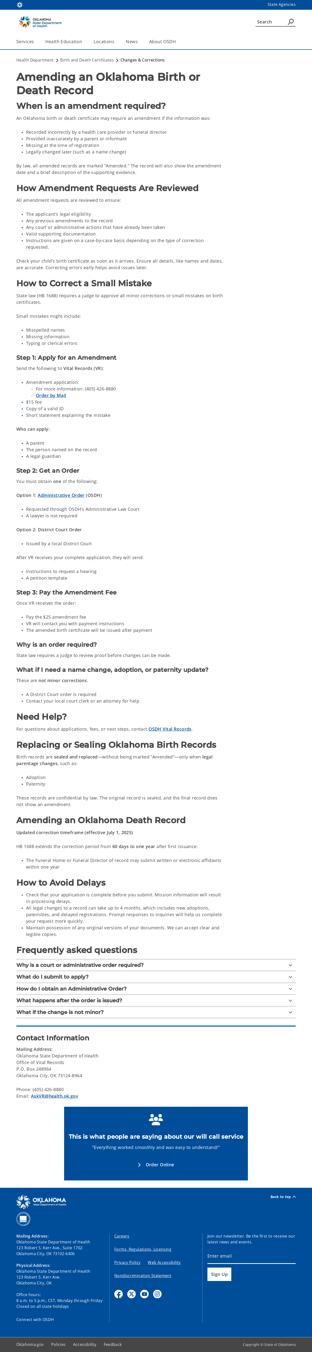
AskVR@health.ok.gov (54, 1096)
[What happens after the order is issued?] (156, 1000)
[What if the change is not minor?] (156, 1012)
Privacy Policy (127, 1262)
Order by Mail (51, 395)
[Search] (275, 22)
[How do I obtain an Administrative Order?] (156, 988)
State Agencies (282, 4)
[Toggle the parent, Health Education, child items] (83, 41)
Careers (121, 1236)
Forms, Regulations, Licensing (142, 1249)
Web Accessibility (164, 1262)
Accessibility (85, 1344)
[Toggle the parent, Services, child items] (35, 41)
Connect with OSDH (35, 1319)
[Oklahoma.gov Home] (19, 4)
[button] (156, 1164)
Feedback (113, 1344)
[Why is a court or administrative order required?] (156, 965)
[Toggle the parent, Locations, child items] (115, 41)
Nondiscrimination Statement (142, 1275)
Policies (58, 1344)
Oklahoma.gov (30, 1344)
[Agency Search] (291, 22)
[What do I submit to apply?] (156, 977)
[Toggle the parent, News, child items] (139, 41)
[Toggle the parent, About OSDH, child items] (177, 41)
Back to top (283, 1196)
